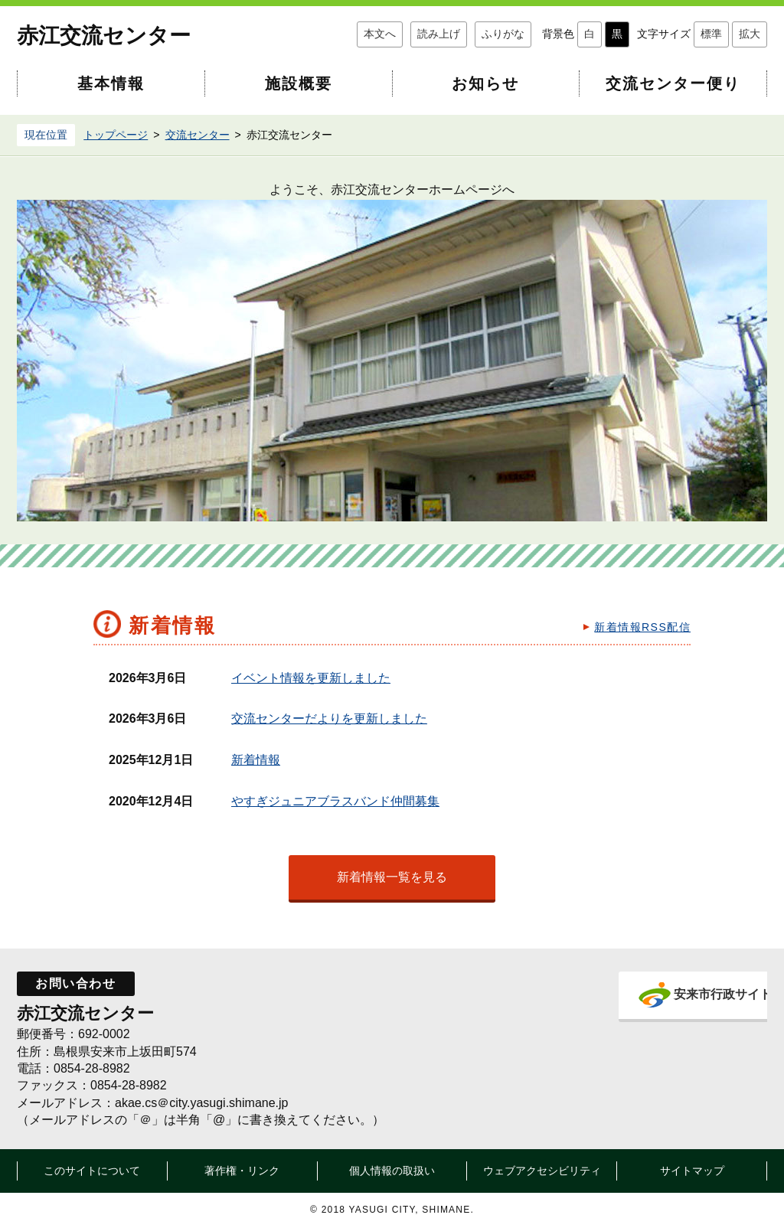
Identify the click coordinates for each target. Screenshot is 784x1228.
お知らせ (485, 83)
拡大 (749, 34)
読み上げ (438, 34)
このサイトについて (92, 1170)
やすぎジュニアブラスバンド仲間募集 (335, 801)
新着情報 (255, 759)
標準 (711, 34)
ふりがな (503, 34)
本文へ (380, 34)
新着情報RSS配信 (642, 627)
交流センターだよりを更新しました (329, 718)
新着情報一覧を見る (392, 876)
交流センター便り (673, 83)
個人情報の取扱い (392, 1170)
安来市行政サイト (697, 994)
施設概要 (298, 83)
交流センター (197, 135)
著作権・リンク (241, 1170)
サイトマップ (692, 1170)
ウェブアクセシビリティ (542, 1170)
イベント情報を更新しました (310, 677)
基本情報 (111, 83)
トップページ (115, 135)
